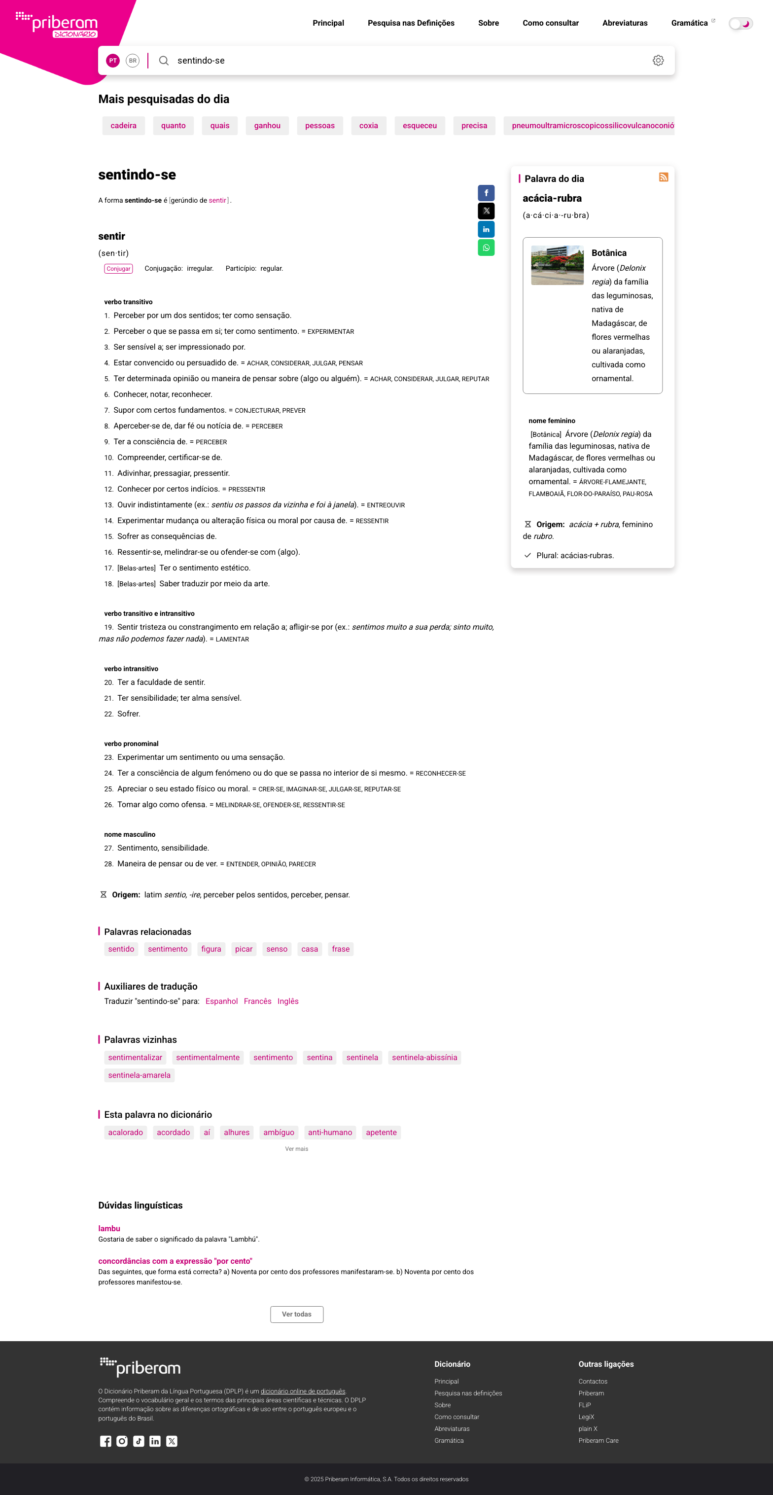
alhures (236, 1132)
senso (276, 949)
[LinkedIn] (155, 1446)
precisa (474, 125)
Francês (258, 1001)
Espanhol (222, 1001)
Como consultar (551, 23)
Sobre (488, 23)
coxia (368, 125)
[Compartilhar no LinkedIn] (486, 229)
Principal (328, 23)
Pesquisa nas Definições (411, 23)
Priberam (591, 1393)
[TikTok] (138, 1446)
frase (341, 949)
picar (243, 949)
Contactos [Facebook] (593, 1382)
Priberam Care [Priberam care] (599, 1441)
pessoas (320, 125)
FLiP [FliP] (585, 1405)
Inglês (288, 1001)
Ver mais (297, 1148)
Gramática (694, 23)
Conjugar (118, 268)
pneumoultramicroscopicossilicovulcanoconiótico (600, 125)
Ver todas (297, 1314)
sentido (121, 949)
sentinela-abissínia (424, 1057)
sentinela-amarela (139, 1075)
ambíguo (278, 1132)
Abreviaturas (625, 23)
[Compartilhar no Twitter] (486, 211)
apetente (381, 1132)
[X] (171, 1446)
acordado (173, 1132)
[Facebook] (105, 1446)
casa (309, 949)
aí (207, 1132)
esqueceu (420, 125)
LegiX (587, 1417)
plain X (588, 1429)
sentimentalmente (208, 1057)
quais (220, 125)
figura (211, 949)
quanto (173, 125)
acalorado (125, 1132)
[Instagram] (122, 1446)
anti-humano (330, 1132)
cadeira (123, 125)
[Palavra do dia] (664, 177)
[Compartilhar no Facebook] (486, 193)
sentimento (167, 949)
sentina (319, 1057)
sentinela (363, 1057)
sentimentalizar (135, 1057)
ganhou (267, 125)
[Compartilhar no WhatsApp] (486, 247)
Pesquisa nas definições (468, 1393)
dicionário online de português (303, 1391)
